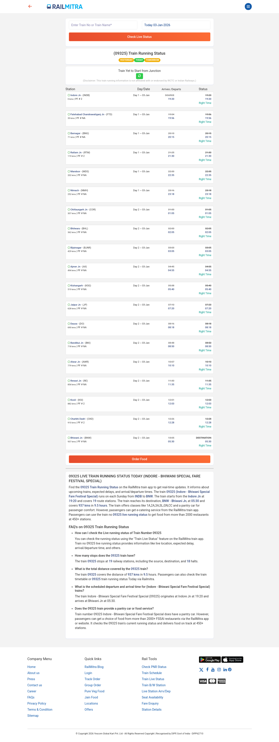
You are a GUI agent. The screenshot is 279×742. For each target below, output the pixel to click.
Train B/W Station (154, 685)
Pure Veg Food (94, 691)
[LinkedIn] (225, 669)
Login (88, 673)
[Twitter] (201, 669)
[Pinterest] (229, 669)
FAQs (31, 697)
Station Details (152, 709)
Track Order (92, 679)
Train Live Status (153, 679)
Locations (91, 703)
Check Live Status (139, 37)
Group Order (93, 685)
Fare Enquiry (150, 703)
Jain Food (91, 697)
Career (31, 691)
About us (33, 673)
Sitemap (33, 715)
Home (31, 667)
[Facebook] (207, 669)
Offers (89, 709)
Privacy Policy (36, 703)
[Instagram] (219, 669)
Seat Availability (152, 697)
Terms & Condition (40, 709)
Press (31, 679)
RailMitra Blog (94, 667)
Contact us (34, 685)
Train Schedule (152, 673)
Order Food (139, 459)
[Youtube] (213, 669)
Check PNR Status (154, 667)
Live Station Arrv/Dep (156, 691)
